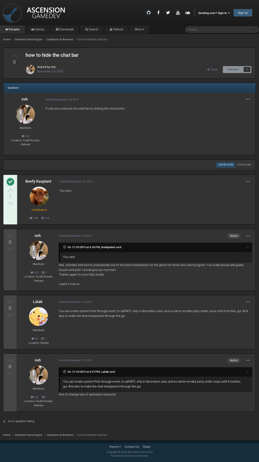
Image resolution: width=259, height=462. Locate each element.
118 (45, 218)
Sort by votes (225, 165)
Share (212, 69)
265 (25, 136)
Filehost (117, 29)
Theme (115, 446)
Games (39, 29)
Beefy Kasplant (38, 181)
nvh (53, 67)
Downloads (66, 29)
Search (93, 29)
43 (35, 338)
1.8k (34, 218)
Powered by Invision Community (129, 455)
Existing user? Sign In (214, 13)
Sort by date (244, 165)
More (139, 29)
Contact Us (132, 446)
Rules (146, 446)
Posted (62, 99)
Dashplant (108, 247)
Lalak (38, 301)
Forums (14, 29)
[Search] (207, 29)
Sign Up (243, 12)
